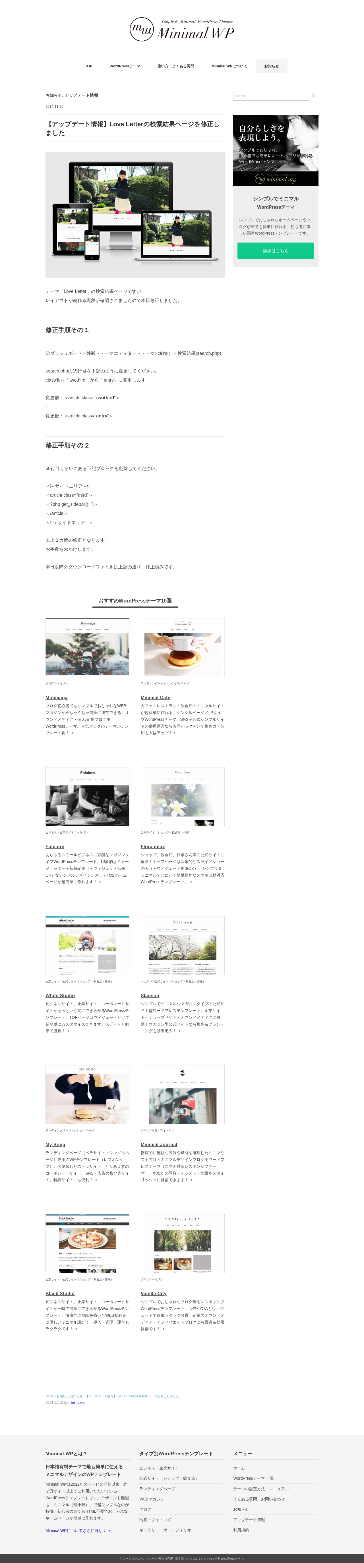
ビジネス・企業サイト (60, 832)
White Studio (60, 995)
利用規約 (241, 1530)
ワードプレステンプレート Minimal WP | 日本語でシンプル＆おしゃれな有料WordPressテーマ (183, 1558)
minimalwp (77, 1403)
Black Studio (60, 1293)
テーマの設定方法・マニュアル (261, 1489)
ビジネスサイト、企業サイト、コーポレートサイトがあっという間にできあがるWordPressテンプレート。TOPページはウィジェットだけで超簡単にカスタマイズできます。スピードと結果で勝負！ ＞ (87, 1017)
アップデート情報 (81, 95)
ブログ (50, 683)
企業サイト (53, 981)
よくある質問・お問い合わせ (259, 1499)
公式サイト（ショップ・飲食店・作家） (166, 832)
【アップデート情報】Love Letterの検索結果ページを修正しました (132, 1396)
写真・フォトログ (163, 1130)
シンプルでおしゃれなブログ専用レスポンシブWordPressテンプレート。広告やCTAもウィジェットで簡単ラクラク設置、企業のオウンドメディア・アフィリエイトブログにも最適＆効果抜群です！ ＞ (182, 1315)
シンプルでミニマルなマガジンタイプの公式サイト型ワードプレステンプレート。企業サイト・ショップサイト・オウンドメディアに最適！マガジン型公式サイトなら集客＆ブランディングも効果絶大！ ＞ (182, 1017)
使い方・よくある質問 (175, 66)
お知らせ (271, 66)
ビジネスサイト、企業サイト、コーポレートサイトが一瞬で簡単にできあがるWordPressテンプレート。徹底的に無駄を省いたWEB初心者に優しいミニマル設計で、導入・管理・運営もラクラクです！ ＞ (87, 1315)
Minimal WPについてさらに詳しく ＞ (79, 1530)
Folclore (55, 846)
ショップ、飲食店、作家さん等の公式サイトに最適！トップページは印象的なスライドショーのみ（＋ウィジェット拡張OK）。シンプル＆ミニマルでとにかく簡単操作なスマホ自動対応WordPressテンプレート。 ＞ (182, 868)
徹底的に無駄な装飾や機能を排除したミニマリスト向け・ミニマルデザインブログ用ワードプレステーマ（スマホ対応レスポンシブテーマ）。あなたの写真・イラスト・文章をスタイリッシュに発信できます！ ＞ (182, 1166)
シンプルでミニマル (276, 199)
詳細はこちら (276, 250)
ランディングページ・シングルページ (165, 683)
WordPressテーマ (125, 66)
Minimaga (57, 697)
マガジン (62, 683)
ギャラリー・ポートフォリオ (165, 1530)
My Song (55, 1144)
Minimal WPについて (229, 66)
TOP (89, 66)
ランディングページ (157, 1489)
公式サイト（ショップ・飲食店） (169, 1478)
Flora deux (153, 846)
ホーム (239, 1468)
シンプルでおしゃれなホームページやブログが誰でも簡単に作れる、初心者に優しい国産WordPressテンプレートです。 (275, 227)
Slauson (150, 995)
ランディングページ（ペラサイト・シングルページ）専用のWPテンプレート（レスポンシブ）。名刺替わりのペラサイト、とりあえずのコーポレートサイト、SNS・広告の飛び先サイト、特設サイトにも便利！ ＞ (87, 1166)
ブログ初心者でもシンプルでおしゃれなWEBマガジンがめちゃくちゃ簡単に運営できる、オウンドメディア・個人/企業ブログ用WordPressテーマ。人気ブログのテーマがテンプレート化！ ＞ (87, 719)
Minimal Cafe (155, 697)
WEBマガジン (151, 1499)
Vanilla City (154, 1293)
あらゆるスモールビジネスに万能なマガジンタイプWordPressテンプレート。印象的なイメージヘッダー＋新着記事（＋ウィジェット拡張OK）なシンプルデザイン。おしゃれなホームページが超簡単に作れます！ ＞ (87, 868)
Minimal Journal (159, 1144)
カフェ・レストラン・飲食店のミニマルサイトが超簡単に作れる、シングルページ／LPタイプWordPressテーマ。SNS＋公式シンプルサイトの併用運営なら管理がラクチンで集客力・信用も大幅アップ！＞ (182, 719)
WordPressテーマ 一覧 (253, 1478)
